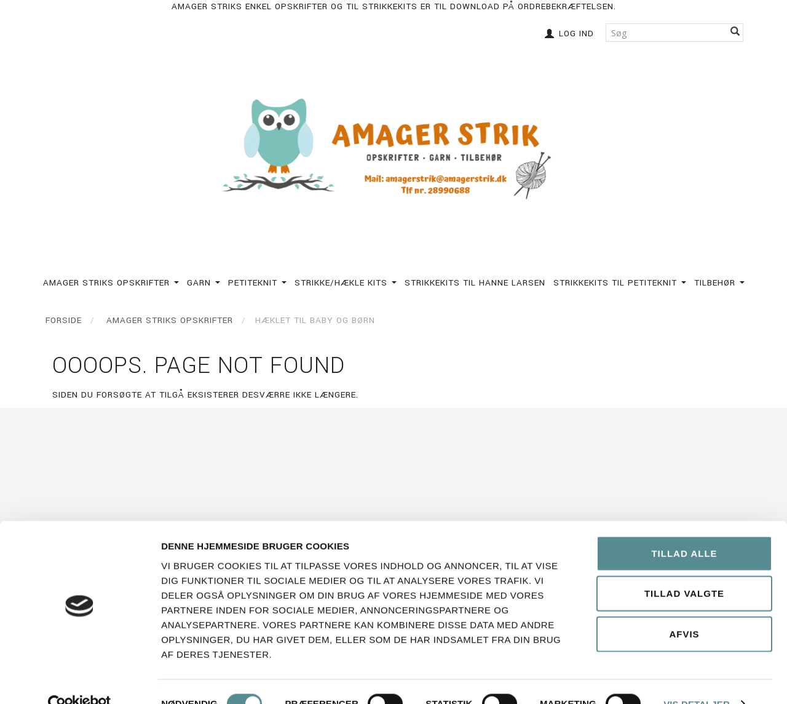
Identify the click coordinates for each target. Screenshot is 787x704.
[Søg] (735, 32)
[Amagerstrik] (393, 149)
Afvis (684, 609)
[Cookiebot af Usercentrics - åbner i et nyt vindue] (79, 680)
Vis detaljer (696, 679)
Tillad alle (684, 529)
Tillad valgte (684, 569)
